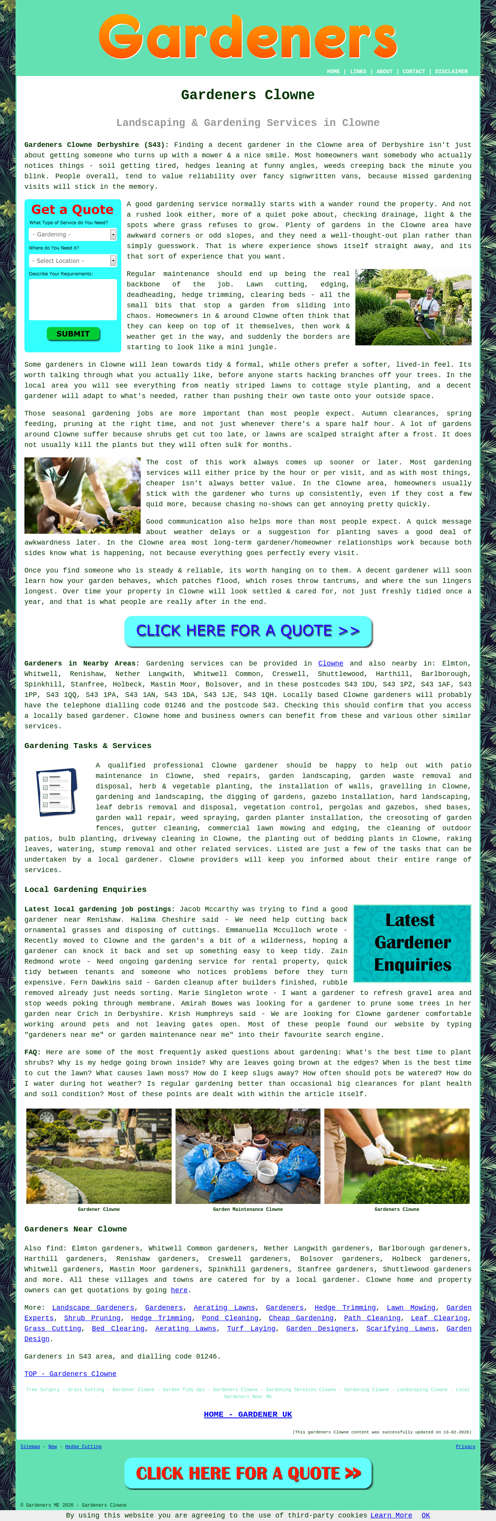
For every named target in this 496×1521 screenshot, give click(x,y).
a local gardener (321, 1280)
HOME (333, 72)
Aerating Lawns (224, 1308)
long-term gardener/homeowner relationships (303, 543)
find (54, 1248)
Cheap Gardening (301, 1318)
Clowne (331, 663)
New (52, 1447)
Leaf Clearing (439, 1318)
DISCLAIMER (451, 72)
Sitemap (30, 1447)
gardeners (453, 1269)
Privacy (465, 1447)
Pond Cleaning (230, 1318)
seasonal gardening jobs (102, 413)
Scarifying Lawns (401, 1329)
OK (426, 1515)
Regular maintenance (168, 274)
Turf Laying (251, 1329)
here (179, 1290)
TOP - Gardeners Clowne (70, 1374)
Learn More (391, 1515)
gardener (261, 765)
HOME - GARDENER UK (248, 1414)
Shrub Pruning (92, 1318)
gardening (453, 176)
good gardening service (181, 204)
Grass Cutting (52, 1329)
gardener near (52, 920)
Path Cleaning (372, 1318)
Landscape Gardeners (93, 1308)
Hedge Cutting (83, 1447)
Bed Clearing (118, 1329)
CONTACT (414, 72)
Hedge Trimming (345, 1308)
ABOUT (385, 72)
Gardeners (164, 1308)
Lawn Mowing (411, 1308)
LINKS (358, 72)
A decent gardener (393, 570)
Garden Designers (321, 1329)
